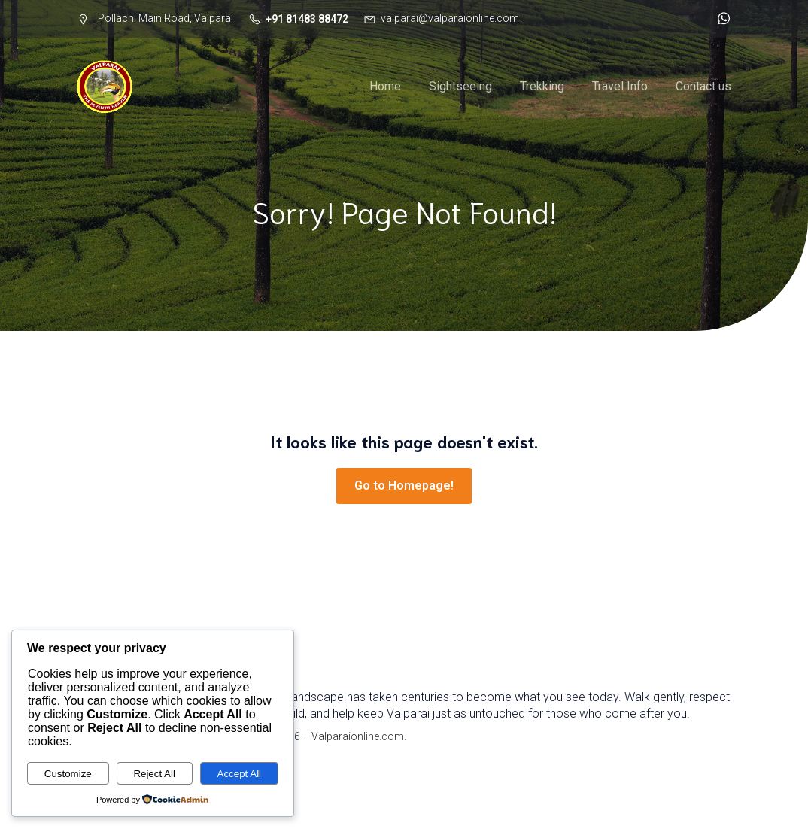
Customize (68, 773)
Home (385, 86)
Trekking (542, 86)
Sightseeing (460, 86)
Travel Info (620, 86)
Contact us (703, 86)
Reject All (154, 773)
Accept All (239, 773)
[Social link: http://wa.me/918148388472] (720, 19)
